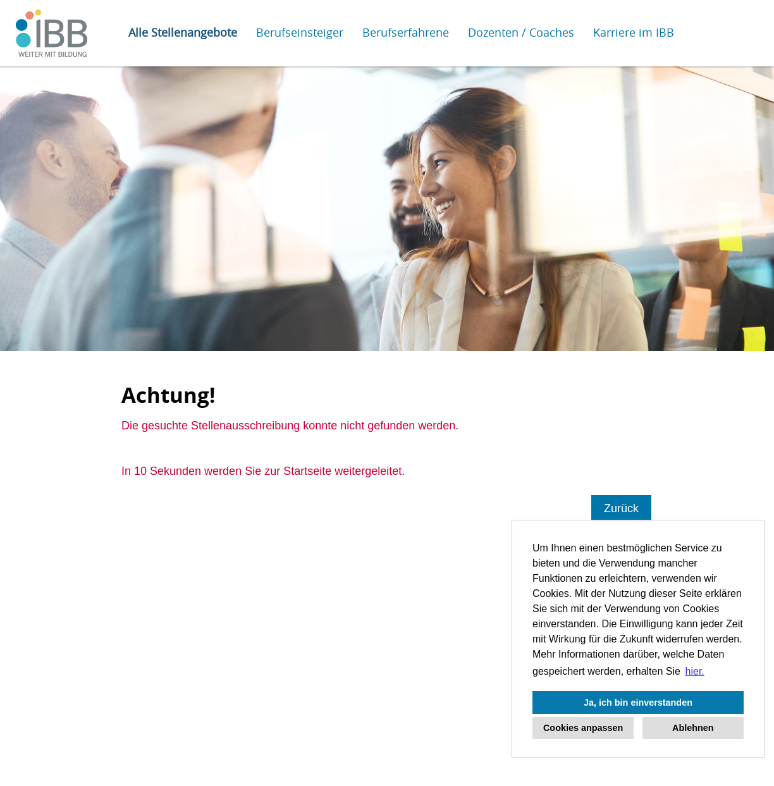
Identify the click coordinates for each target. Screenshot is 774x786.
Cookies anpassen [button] (583, 728)
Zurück (621, 508)
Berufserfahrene (405, 32)
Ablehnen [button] (693, 728)
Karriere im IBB (633, 32)
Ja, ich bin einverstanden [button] (638, 702)
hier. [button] (694, 671)
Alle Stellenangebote (182, 32)
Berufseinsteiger (299, 32)
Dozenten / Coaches (521, 32)
